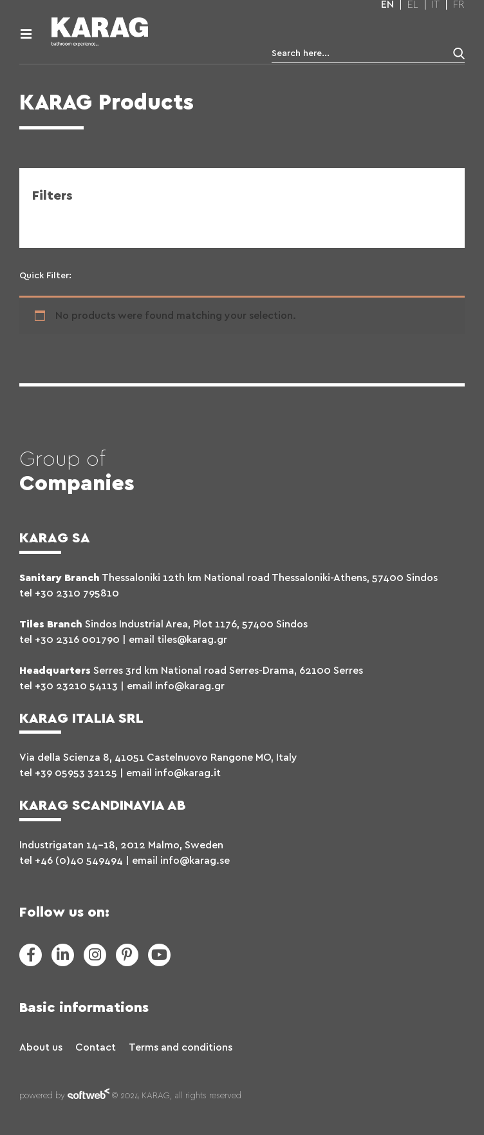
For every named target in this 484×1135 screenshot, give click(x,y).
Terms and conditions (180, 1047)
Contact (95, 1047)
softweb (88, 1096)
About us (40, 1047)
